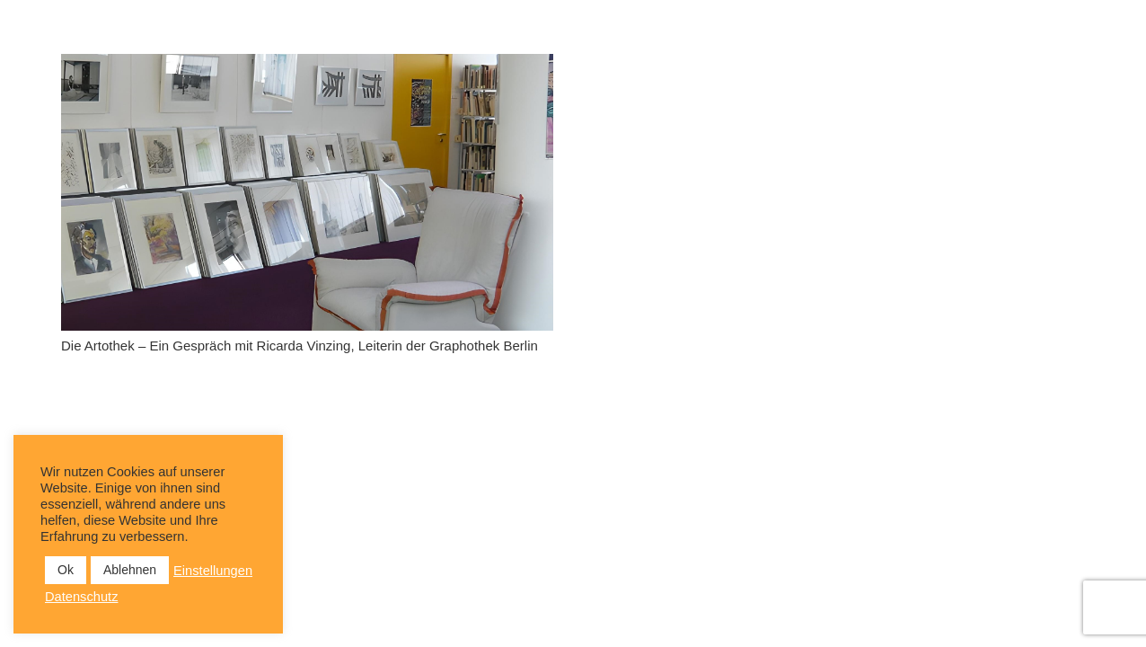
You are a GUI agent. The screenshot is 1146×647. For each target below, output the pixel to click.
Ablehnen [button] (129, 570)
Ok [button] (65, 570)
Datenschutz (81, 596)
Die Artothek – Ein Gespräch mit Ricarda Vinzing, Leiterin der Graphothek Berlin (299, 345)
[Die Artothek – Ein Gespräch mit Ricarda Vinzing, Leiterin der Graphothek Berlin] (307, 192)
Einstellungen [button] (212, 570)
